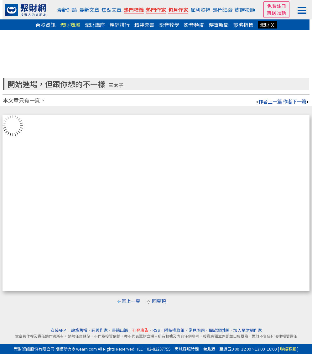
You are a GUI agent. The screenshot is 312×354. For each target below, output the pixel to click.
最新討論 (67, 9)
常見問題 (197, 330)
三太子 (115, 85)
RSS (156, 330)
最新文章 (89, 9)
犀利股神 (200, 9)
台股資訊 (45, 25)
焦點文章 (111, 9)
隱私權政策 (174, 330)
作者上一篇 (268, 101)
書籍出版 (120, 330)
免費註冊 (276, 6)
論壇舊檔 (79, 330)
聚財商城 (70, 25)
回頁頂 (159, 301)
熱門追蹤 (223, 9)
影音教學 (169, 25)
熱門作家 (156, 9)
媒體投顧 (245, 9)
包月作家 (178, 9)
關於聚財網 (219, 330)
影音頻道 (194, 25)
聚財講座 (95, 25)
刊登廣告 (140, 330)
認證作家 (99, 330)
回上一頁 (131, 301)
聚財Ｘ (267, 25)
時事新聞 (219, 25)
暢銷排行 (120, 25)
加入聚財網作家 (247, 330)
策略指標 (243, 25)
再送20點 (276, 13)
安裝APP (58, 330)
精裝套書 (144, 25)
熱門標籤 (134, 9)
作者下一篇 (296, 101)
